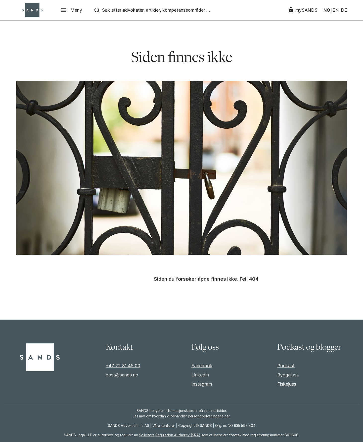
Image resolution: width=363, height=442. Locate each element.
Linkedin (200, 374)
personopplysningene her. (209, 416)
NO (326, 10)
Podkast (286, 365)
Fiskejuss (286, 384)
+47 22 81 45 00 (123, 365)
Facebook (201, 365)
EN (335, 10)
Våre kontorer (163, 425)
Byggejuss (288, 374)
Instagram (201, 384)
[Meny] (71, 10)
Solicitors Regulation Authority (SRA (169, 435)
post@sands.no (122, 374)
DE (344, 10)
